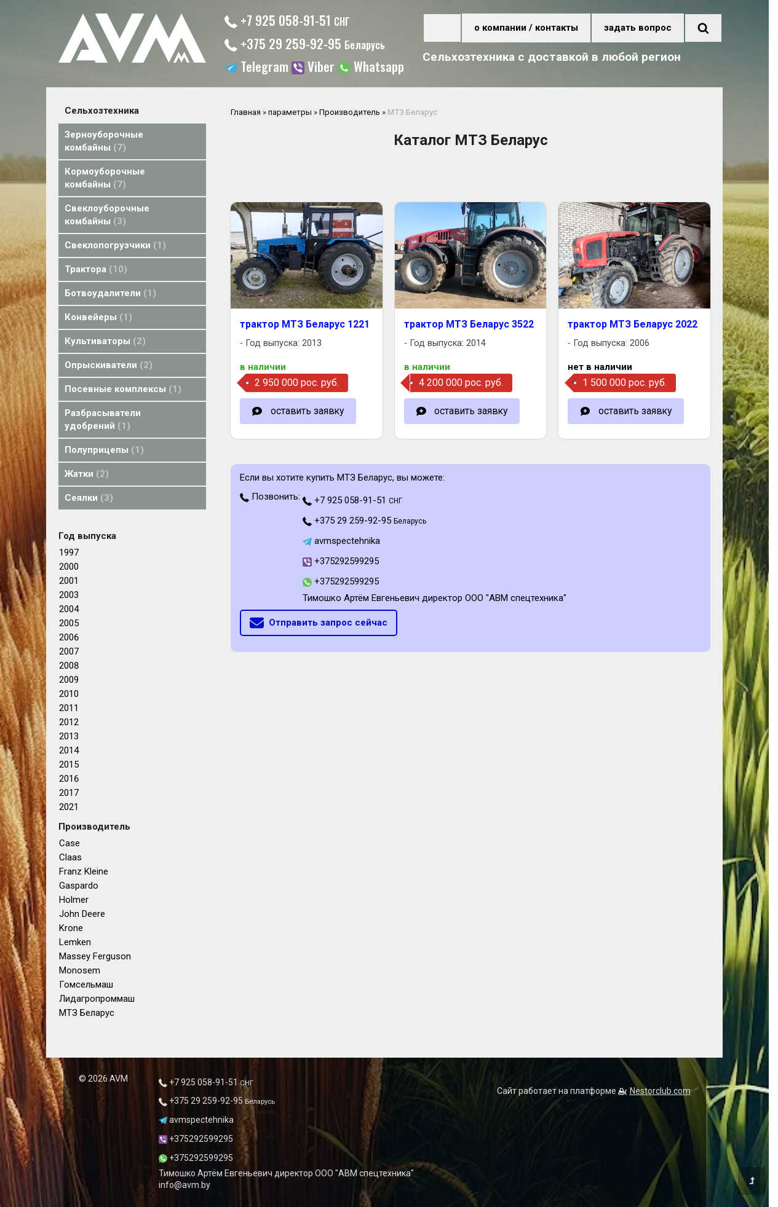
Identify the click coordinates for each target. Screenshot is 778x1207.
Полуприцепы (104, 449)
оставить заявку (307, 411)
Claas (70, 857)
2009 (69, 679)
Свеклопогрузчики (115, 245)
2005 (69, 623)
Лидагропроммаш (97, 998)
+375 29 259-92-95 (304, 43)
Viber (313, 67)
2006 (69, 637)
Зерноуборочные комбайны (104, 141)
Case (69, 843)
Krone (71, 928)
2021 (69, 806)
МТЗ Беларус (86, 1012)
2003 (69, 594)
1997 (69, 552)
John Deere (82, 913)
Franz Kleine (83, 871)
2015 (69, 764)
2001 (69, 580)
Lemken (75, 942)
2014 (69, 750)
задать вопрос (638, 27)
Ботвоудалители (110, 293)
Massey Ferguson (95, 956)
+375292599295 (341, 561)
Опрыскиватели (109, 365)
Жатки (87, 473)
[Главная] (132, 59)
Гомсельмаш (86, 984)
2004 (69, 609)
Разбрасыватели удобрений (103, 419)
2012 (69, 722)
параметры (290, 112)
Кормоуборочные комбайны (105, 178)
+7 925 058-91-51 (287, 19)
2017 (69, 792)
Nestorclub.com (660, 1091)
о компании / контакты (526, 27)
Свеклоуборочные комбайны (107, 215)
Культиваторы (105, 341)
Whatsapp (371, 67)
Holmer (74, 899)
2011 (69, 708)
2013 (69, 736)
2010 (69, 693)
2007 (69, 651)
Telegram (256, 67)
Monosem (79, 970)
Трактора (96, 269)
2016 (69, 778)
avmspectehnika (341, 540)
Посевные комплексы (123, 389)
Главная (246, 112)
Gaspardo (78, 885)
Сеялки (89, 497)
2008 (69, 665)
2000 (69, 566)
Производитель (349, 112)
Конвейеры (98, 317)
